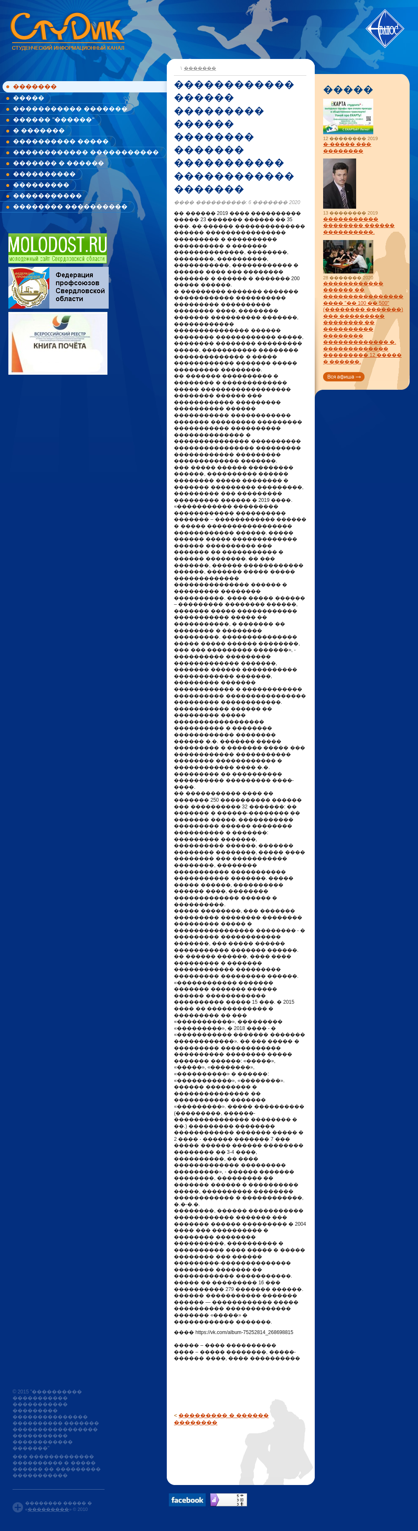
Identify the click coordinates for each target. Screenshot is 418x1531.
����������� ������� (70, 108)
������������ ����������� (86, 152)
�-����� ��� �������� (347, 147)
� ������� (39, 130)
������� (35, 86)
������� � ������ (58, 162)
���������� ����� (61, 141)
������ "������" (53, 119)
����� (28, 97)
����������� (47, 195)
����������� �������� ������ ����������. (359, 225)
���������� (44, 173)
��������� (41, 184)
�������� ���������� (70, 206)
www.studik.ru (67, 30)
